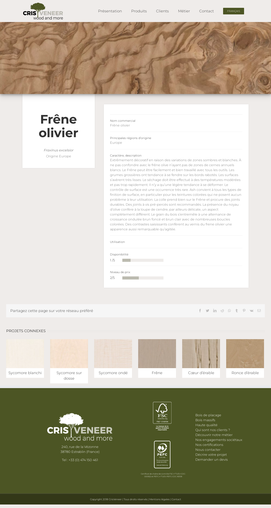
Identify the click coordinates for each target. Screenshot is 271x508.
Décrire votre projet (211, 455)
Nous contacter (207, 450)
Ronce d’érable (245, 373)
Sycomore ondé (113, 373)
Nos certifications (209, 445)
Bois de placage (208, 415)
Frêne (157, 373)
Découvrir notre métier (214, 435)
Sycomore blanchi (25, 373)
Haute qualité (206, 425)
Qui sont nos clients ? (212, 430)
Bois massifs (205, 420)
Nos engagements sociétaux (218, 440)
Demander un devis (211, 460)
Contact (176, 499)
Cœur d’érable (201, 373)
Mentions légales (159, 499)
